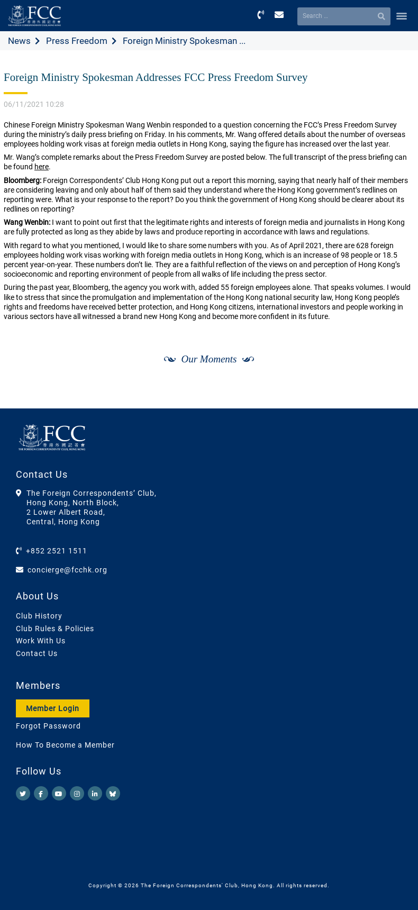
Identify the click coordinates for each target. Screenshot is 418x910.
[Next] (394, 396)
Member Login (52, 708)
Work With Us (41, 640)
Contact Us (37, 653)
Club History (39, 616)
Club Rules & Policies (55, 628)
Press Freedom (76, 40)
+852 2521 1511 (56, 551)
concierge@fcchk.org (67, 570)
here (41, 166)
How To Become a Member (65, 745)
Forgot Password (48, 726)
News (19, 40)
